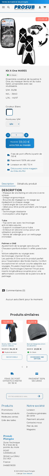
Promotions (7, 410)
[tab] (8, 184)
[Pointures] (13, 124)
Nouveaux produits (10, 413)
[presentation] (22, 366)
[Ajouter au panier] (20, 143)
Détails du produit (27, 184)
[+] (26, 135)
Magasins (31, 429)
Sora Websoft (27, 473)
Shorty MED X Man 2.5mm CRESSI (9, 345)
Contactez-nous (34, 422)
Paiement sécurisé (35, 419)
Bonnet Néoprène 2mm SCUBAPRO (36, 345)
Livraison (31, 410)
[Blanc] (9, 112)
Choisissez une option (37, 358)
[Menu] (3, 7)
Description (8, 184)
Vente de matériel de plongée (15, 2)
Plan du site (32, 426)
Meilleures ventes (9, 417)
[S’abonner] (39, 396)
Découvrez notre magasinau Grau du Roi (24, 169)
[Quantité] (17, 135)
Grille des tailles (8, 420)
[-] (8, 135)
